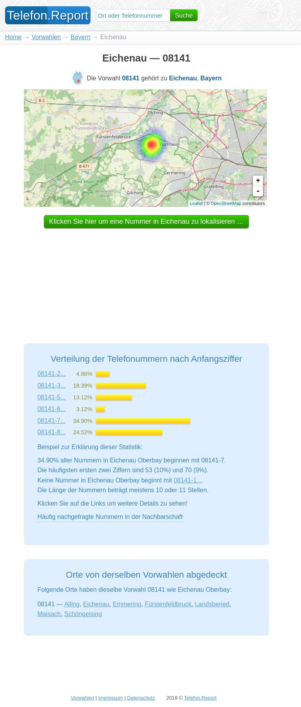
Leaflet (196, 203)
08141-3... (51, 385)
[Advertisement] (146, 279)
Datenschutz (141, 698)
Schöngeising (83, 614)
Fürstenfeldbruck (168, 604)
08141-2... (51, 373)
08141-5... (51, 397)
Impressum (110, 698)
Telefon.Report (200, 698)
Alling (72, 604)
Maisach (49, 614)
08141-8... (51, 432)
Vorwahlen (46, 37)
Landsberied (212, 604)
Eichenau (96, 604)
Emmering (127, 604)
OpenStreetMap (226, 203)
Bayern (81, 37)
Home (13, 37)
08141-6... (51, 409)
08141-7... (51, 420)
